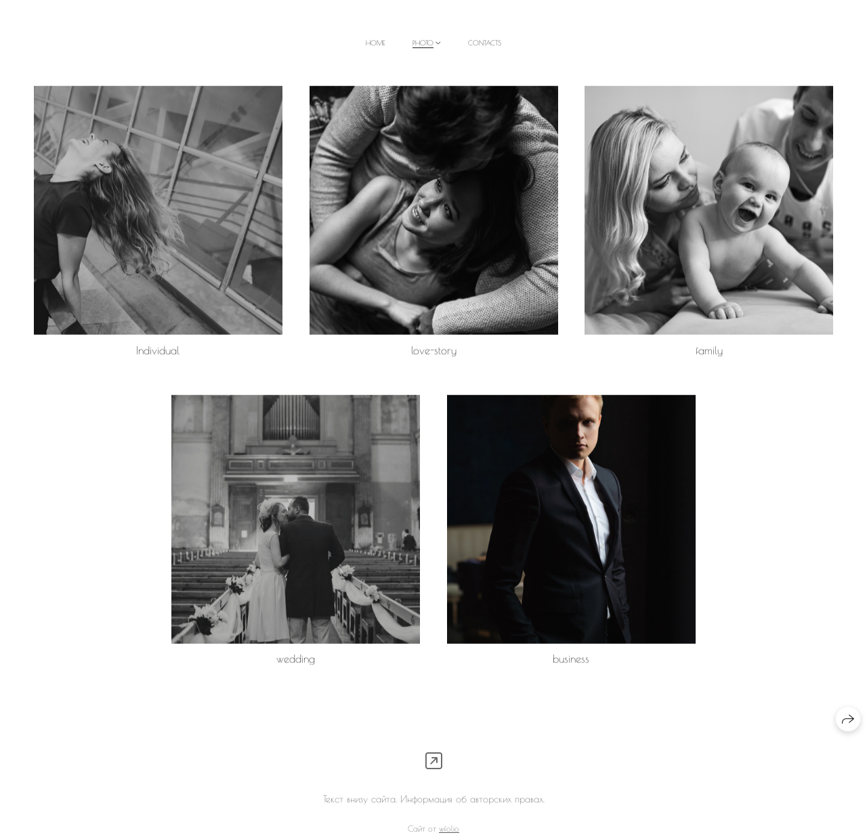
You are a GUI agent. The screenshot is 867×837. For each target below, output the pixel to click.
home (375, 43)
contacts (484, 43)
